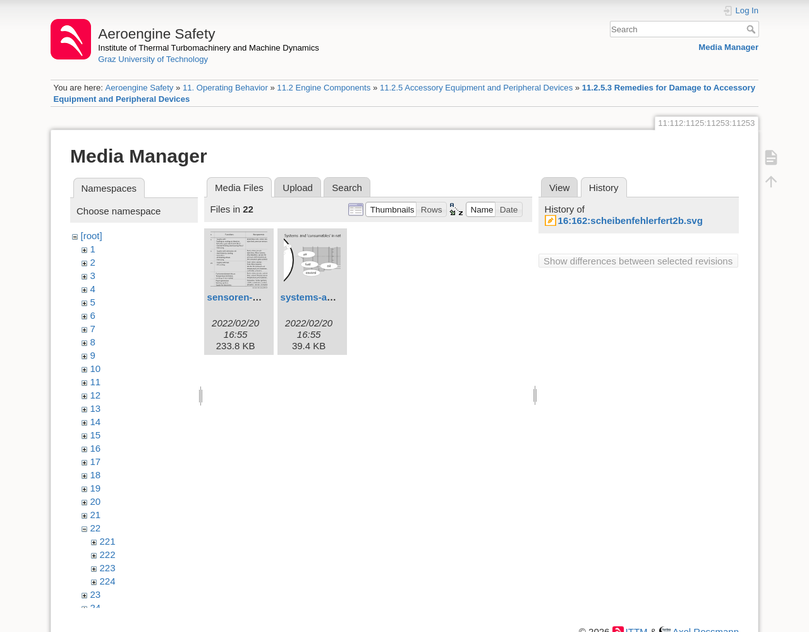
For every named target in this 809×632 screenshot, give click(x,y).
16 (95, 448)
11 (95, 381)
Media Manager (728, 47)
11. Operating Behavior (225, 87)
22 (95, 528)
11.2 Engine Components (323, 87)
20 (95, 501)
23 (95, 594)
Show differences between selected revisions (638, 261)
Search (752, 29)
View (559, 187)
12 (95, 395)
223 (108, 567)
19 (95, 488)
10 (95, 368)
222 (108, 554)
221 (108, 541)
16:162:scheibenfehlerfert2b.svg (630, 220)
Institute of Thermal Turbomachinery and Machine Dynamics (208, 48)
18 (95, 474)
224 (108, 581)
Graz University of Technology (153, 59)
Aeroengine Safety (139, 87)
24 (95, 607)
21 (95, 514)
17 (95, 461)
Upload (298, 187)
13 (95, 408)
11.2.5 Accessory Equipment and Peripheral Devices (476, 87)
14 (95, 421)
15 (95, 435)
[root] (91, 235)
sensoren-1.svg (242, 297)
